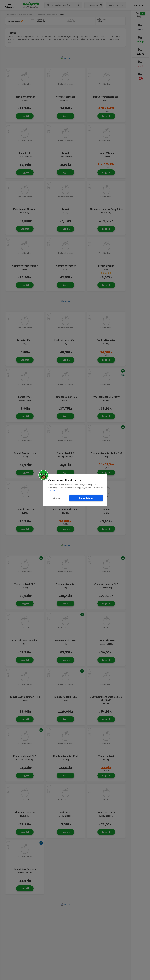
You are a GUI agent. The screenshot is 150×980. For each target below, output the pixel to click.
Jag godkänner (86, 498)
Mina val (57, 498)
